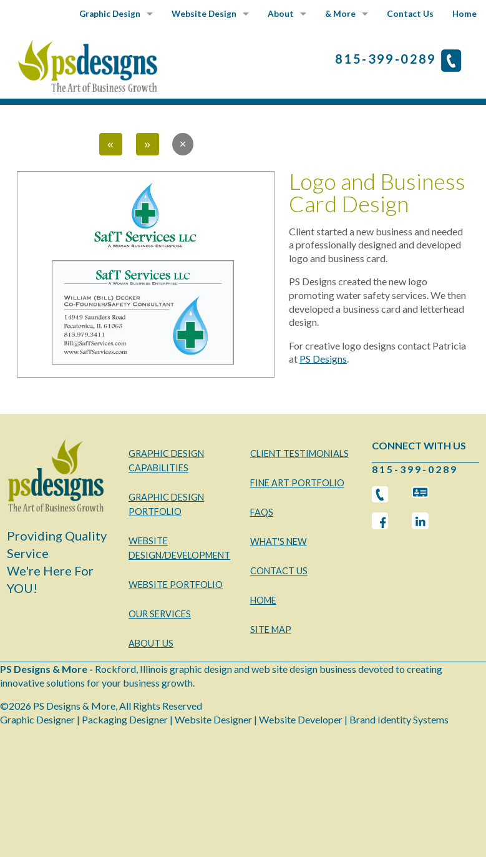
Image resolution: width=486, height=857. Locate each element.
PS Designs (323, 359)
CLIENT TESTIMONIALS (299, 453)
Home (464, 14)
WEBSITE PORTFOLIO (176, 584)
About (281, 14)
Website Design (204, 14)
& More (340, 14)
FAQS (261, 512)
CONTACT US (279, 571)
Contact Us (410, 14)
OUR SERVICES (160, 614)
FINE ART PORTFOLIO (297, 482)
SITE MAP (270, 629)
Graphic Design (109, 14)
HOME (263, 600)
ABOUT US (151, 643)
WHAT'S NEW (278, 541)
